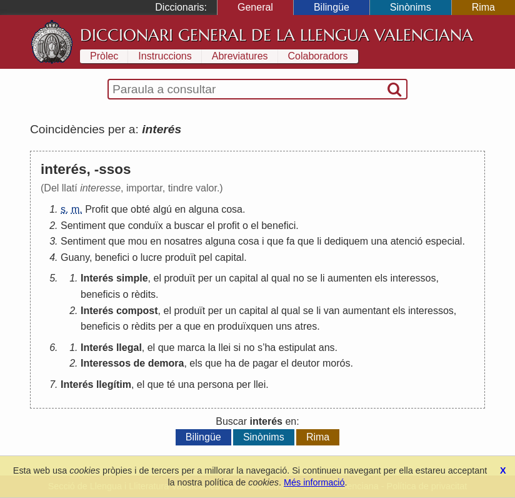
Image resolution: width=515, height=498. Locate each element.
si (237, 347)
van (332, 310)
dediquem (346, 241)
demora (166, 363)
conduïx (145, 225)
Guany (75, 257)
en (180, 209)
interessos (413, 278)
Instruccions (164, 56)
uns (284, 326)
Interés (97, 278)
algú (162, 209)
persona (216, 384)
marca (191, 347)
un (220, 278)
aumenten (350, 278)
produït (180, 257)
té (171, 384)
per (205, 278)
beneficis (100, 294)
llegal (129, 347)
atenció (407, 241)
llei (225, 347)
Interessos (106, 363)
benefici (278, 225)
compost (137, 310)
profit (229, 225)
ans (327, 347)
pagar (265, 363)
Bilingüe (331, 7)
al (264, 278)
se (312, 278)
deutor (305, 363)
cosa (231, 209)
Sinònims (410, 7)
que (119, 209)
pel (205, 257)
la (212, 347)
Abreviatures (240, 56)
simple (132, 278)
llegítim (113, 384)
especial (444, 241)
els (381, 278)
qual (280, 278)
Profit (96, 209)
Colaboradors (318, 56)
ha (270, 347)
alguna (204, 209)
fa (290, 241)
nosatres (183, 241)
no (298, 278)
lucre (151, 257)
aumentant (366, 310)
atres (306, 326)
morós (336, 363)
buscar (189, 225)
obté (140, 209)
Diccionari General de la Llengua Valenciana (276, 35)
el (210, 225)
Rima (483, 7)
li (319, 241)
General (255, 7)
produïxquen (245, 326)
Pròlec (104, 56)
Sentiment (83, 225)
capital (229, 257)
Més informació (314, 482)
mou (138, 241)
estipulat (297, 347)
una (379, 241)
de (140, 363)
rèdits (143, 294)
